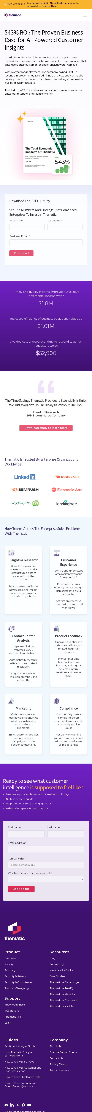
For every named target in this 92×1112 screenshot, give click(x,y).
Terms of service (59, 1070)
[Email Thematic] (6, 1105)
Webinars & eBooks (61, 970)
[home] (13, 15)
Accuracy (10, 970)
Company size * (17, 858)
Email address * (17, 843)
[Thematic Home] (15, 931)
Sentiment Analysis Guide (20, 1046)
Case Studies (57, 976)
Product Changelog (17, 988)
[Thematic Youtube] (29, 1105)
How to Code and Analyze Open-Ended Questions (20, 1085)
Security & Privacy (15, 976)
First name (14, 827)
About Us (55, 1046)
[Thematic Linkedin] (12, 1105)
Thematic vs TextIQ (61, 988)
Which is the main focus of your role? (30, 873)
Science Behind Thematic (65, 1052)
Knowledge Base (15, 1004)
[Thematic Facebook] (23, 1105)
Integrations (12, 1010)
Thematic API (13, 1016)
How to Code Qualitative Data (22, 1077)
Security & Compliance (18, 982)
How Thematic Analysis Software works (18, 1054)
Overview (10, 958)
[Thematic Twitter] (17, 1105)
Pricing (9, 964)
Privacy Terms (58, 1064)
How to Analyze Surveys (19, 1061)
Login (8, 1022)
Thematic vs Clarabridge (64, 982)
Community (57, 964)
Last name (53, 827)
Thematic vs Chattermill (64, 1000)
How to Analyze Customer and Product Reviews (23, 1069)
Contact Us (56, 1058)
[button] (84, 15)
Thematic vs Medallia (62, 994)
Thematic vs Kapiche (62, 1006)
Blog (52, 958)
